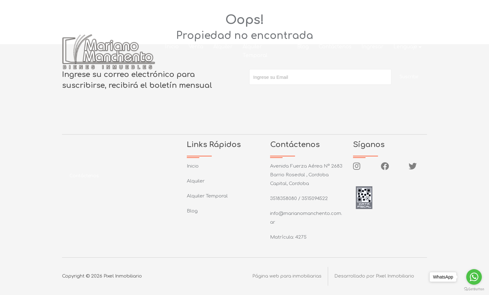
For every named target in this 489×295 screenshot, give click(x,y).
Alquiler (223, 47)
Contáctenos (335, 47)
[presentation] (296, 97)
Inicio (172, 47)
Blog (303, 47)
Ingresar (372, 47)
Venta (196, 47)
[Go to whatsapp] (474, 277)
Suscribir (409, 76)
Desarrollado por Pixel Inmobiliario (374, 276)
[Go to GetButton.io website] (474, 289)
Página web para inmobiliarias (287, 276)
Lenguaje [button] (405, 47)
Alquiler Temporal (255, 51)
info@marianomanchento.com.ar (183, 7)
